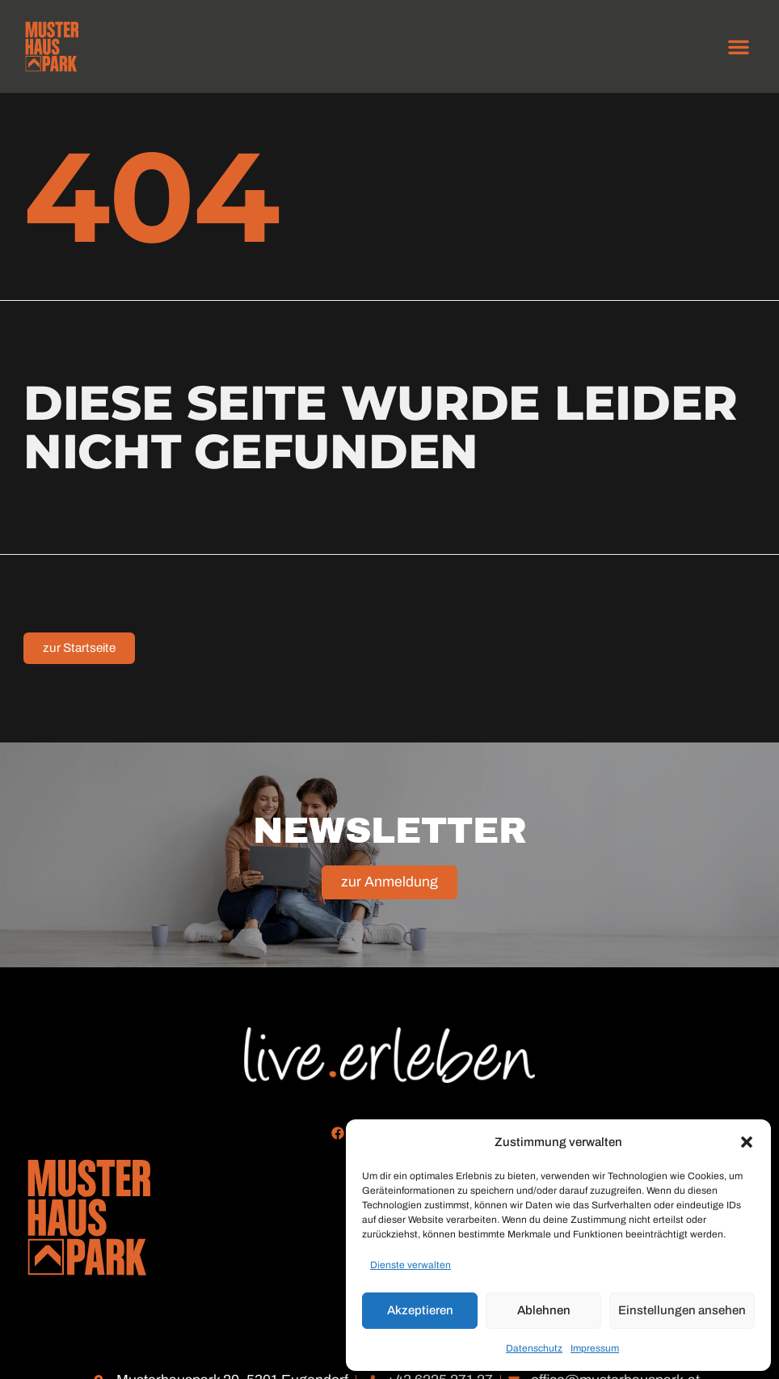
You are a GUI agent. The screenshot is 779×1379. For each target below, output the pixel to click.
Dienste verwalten (410, 1265)
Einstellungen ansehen (682, 1310)
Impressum (595, 1348)
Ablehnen (544, 1310)
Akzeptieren (420, 1310)
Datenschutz (534, 1348)
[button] (747, 1142)
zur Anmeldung (389, 897)
